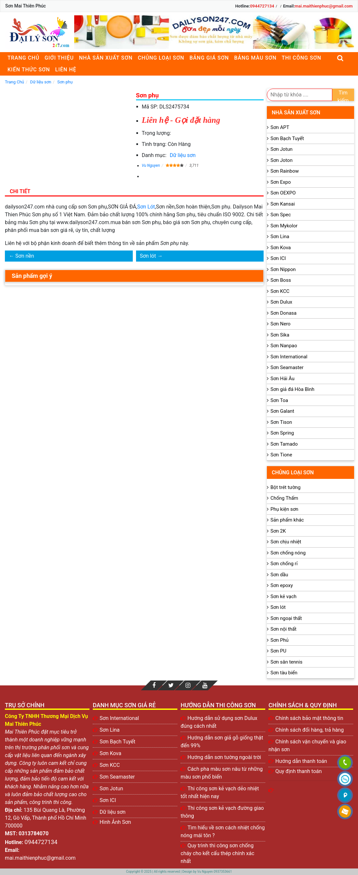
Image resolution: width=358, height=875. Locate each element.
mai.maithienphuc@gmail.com (324, 6)
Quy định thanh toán (298, 771)
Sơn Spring (282, 433)
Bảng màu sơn (255, 58)
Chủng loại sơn (161, 58)
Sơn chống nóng (288, 553)
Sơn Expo (280, 182)
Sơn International (288, 357)
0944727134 (262, 6)
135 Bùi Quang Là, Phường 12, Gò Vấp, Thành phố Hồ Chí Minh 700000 (45, 818)
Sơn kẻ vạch (283, 596)
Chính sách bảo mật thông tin (309, 718)
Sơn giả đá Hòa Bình (292, 389)
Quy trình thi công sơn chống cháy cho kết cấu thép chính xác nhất (217, 853)
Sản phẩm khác (287, 520)
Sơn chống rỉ (283, 564)
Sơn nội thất (283, 629)
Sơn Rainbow (284, 171)
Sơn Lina (279, 236)
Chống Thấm (284, 498)
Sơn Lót (146, 207)
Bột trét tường (285, 487)
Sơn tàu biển (283, 673)
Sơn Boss (280, 280)
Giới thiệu (59, 58)
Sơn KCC (279, 291)
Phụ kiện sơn (284, 509)
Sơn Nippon (283, 269)
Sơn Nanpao (283, 346)
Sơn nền (24, 256)
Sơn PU (278, 651)
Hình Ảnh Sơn (115, 822)
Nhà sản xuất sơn (106, 58)
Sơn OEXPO (283, 193)
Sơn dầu (279, 575)
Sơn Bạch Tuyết (287, 138)
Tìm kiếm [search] (343, 95)
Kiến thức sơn (28, 69)
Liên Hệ (65, 69)
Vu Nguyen (151, 165)
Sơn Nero (280, 324)
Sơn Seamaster (287, 367)
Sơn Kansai (282, 204)
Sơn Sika (279, 335)
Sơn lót (148, 256)
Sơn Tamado (284, 444)
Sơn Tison (281, 422)
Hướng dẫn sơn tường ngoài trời (224, 757)
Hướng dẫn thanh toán (301, 761)
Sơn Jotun (281, 149)
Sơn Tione (281, 455)
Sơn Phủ (279, 640)
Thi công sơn (301, 58)
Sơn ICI (278, 258)
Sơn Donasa (283, 313)
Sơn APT (279, 127)
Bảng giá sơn (209, 58)
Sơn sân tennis (286, 662)
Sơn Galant (282, 411)
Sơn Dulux (281, 302)
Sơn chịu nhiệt (285, 542)
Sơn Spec (280, 215)
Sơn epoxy (281, 585)
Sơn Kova (280, 248)
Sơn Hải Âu (282, 378)
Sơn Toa (279, 400)
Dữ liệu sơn (183, 155)
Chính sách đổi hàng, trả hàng (309, 730)
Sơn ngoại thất (286, 618)
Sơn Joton (281, 160)
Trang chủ (23, 58)
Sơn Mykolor (283, 226)
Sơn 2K (278, 531)
